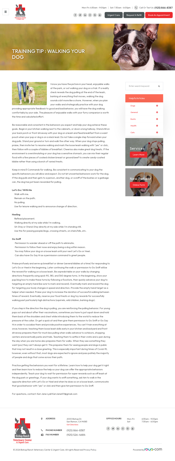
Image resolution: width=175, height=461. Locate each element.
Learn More (138, 155)
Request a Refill (134, 15)
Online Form (139, 185)
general (134, 113)
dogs (133, 106)
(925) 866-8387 (76, 440)
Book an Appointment (159, 15)
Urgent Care (114, 15)
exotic (133, 119)
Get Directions (72, 435)
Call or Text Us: (153, 8)
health (134, 126)
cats (133, 133)
